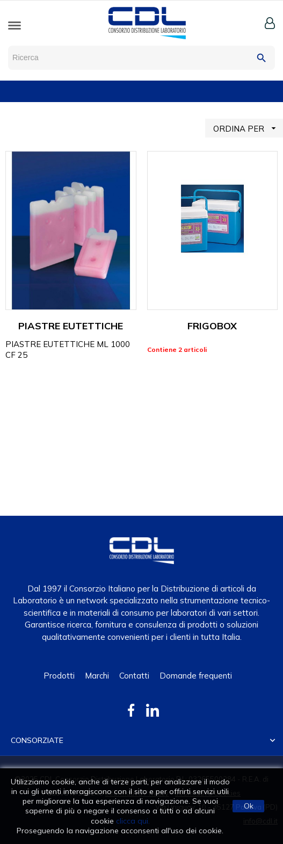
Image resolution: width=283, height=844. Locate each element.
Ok (248, 806)
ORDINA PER (248, 128)
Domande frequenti (195, 675)
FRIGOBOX (212, 326)
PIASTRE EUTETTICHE (70, 326)
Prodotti (59, 675)
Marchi (97, 675)
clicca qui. (133, 821)
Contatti (134, 675)
